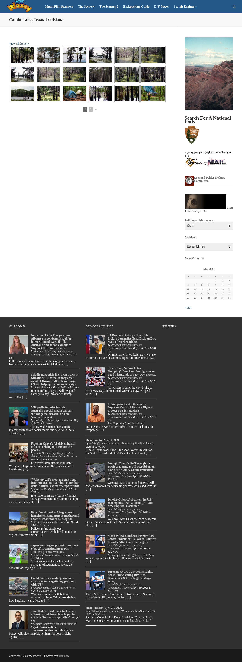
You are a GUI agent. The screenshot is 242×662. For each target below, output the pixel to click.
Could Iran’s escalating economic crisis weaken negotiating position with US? (52, 581)
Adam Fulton (41, 387)
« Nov (188, 307)
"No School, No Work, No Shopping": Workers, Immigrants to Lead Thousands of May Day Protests (132, 371)
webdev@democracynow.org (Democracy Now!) (125, 346)
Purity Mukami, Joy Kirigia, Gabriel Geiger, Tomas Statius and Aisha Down (52, 455)
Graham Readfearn (44, 489)
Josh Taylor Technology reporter (52, 420)
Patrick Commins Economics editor (53, 623)
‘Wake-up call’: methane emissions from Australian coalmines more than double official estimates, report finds (55, 483)
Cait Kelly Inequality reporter (50, 521)
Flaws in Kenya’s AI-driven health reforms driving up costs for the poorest (53, 447)
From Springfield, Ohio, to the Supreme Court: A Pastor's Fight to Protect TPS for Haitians (130, 407)
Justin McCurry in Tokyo (47, 554)
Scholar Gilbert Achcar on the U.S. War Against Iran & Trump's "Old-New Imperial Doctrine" (131, 503)
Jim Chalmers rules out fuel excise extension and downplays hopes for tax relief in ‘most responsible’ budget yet (55, 615)
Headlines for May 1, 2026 (102, 440)
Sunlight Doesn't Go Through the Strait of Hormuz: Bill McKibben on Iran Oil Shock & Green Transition (131, 466)
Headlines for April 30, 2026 (104, 607)
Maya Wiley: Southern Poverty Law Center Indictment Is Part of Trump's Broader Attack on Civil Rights (132, 539)
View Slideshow (19, 43)
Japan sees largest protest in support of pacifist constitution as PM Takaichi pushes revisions (54, 548)
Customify (62, 655)
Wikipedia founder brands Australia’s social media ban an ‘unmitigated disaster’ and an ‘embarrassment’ (51, 412)
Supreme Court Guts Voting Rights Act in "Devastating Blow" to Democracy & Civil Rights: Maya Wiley (130, 576)
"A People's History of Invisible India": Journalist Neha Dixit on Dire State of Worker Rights (132, 338)
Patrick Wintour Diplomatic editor (53, 587)
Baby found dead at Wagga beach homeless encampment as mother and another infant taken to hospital (55, 515)
